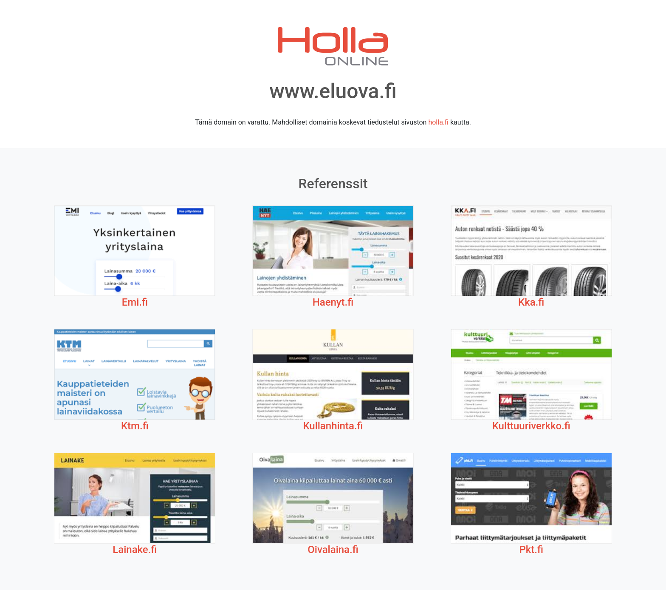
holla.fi (438, 122)
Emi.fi (135, 302)
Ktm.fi (135, 426)
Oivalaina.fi (333, 550)
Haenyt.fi (333, 302)
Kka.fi (531, 302)
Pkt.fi (531, 550)
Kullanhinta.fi (333, 426)
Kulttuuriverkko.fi (531, 426)
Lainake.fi (135, 550)
